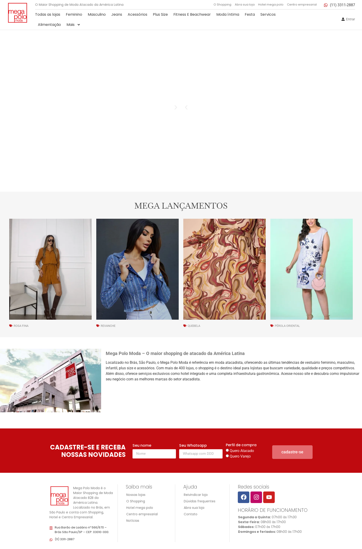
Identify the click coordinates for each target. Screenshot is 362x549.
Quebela (194, 326)
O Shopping (222, 4)
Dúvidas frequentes (199, 501)
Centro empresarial (302, 4)
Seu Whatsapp (193, 446)
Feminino (74, 14)
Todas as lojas (47, 14)
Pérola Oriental (287, 326)
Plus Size (160, 14)
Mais (73, 25)
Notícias (132, 520)
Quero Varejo (240, 456)
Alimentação (49, 24)
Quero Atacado (242, 451)
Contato (190, 514)
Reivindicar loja (196, 494)
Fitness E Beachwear (192, 14)
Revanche (108, 326)
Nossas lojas (135, 494)
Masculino (97, 14)
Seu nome (142, 446)
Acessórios (137, 14)
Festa (250, 14)
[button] (186, 107)
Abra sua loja (245, 4)
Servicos (268, 14)
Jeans (116, 14)
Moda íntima (227, 14)
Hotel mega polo (271, 4)
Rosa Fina (21, 326)
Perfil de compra (241, 445)
